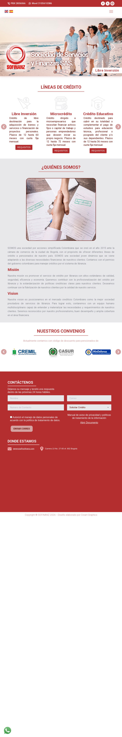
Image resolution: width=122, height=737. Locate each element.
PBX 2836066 (16, 3)
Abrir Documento (89, 630)
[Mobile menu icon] (111, 11)
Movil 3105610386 (40, 3)
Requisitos (23, 147)
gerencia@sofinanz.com (23, 657)
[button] (4, 126)
